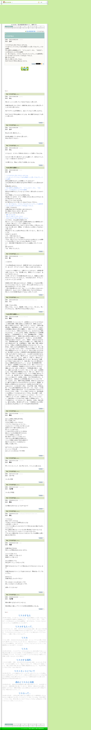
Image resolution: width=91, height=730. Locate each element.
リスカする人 (24, 615)
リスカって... (25, 693)
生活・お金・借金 (33, 26)
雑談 (32, 725)
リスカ (24, 638)
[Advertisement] (45, 14)
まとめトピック (40, 725)
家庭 (40, 26)
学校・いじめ (25, 725)
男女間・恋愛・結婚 (17, 725)
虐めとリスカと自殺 (24, 682)
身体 (24, 26)
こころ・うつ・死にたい (17, 26)
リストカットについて (24, 671)
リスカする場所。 (24, 660)
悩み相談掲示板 (31, 31)
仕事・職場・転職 (9, 725)
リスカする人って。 (24, 626)
